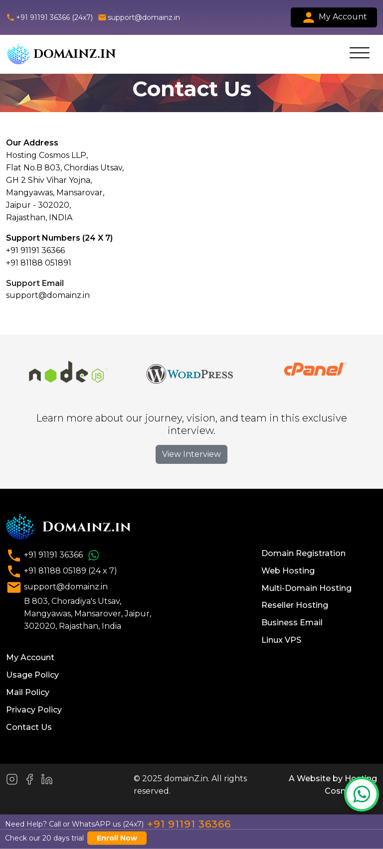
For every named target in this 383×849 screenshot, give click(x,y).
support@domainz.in (139, 17)
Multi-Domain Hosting (306, 588)
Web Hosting (288, 570)
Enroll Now (117, 838)
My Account (334, 17)
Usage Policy (32, 675)
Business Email (292, 622)
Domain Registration (303, 553)
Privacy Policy (34, 709)
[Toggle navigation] (359, 54)
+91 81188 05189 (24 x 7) (61, 571)
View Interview (191, 454)
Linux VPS (281, 640)
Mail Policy (27, 692)
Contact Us (29, 727)
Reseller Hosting (294, 605)
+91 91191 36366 (54, 556)
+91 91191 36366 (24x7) (49, 17)
